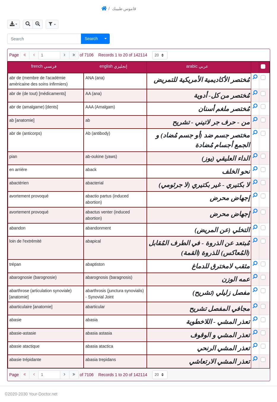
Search (91, 38)
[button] (28, 24)
